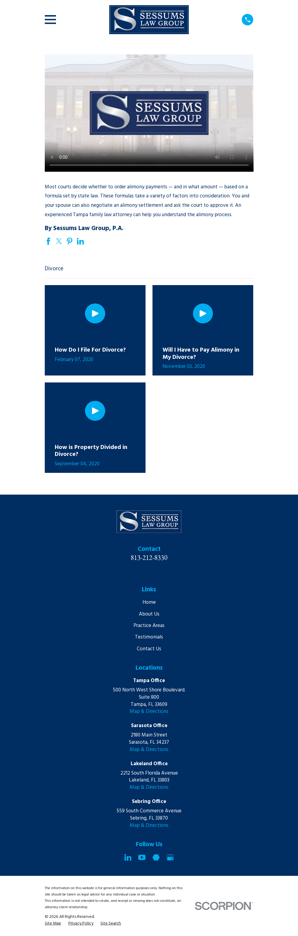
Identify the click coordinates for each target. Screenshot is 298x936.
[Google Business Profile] (170, 857)
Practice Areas (149, 626)
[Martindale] (156, 857)
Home (149, 602)
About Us (149, 614)
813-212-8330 (149, 557)
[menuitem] (53, 924)
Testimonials (149, 637)
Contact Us (149, 649)
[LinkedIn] (128, 857)
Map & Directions (149, 711)
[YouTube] (142, 857)
